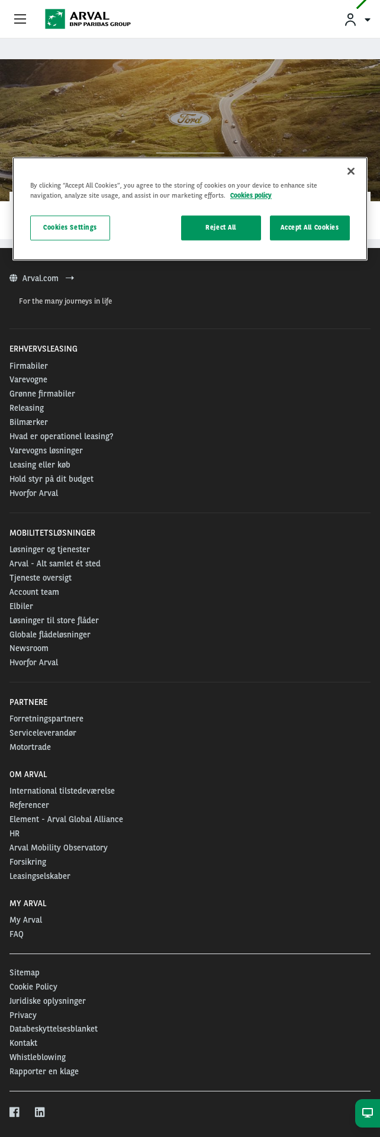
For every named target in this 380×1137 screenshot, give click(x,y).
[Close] (351, 171)
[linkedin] (40, 1112)
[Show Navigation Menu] (20, 19)
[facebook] (15, 1112)
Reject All (220, 228)
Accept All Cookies (310, 228)
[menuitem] (357, 19)
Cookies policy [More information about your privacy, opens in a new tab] (251, 195)
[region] (190, 208)
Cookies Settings (70, 228)
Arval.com (41, 278)
